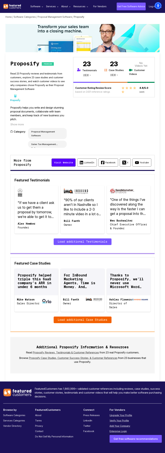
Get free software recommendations (136, 438)
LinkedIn (89, 162)
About (65, 6)
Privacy (39, 425)
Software (36, 6)
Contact (39, 431)
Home (8, 16)
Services (52, 6)
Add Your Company (120, 425)
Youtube (144, 162)
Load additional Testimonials (82, 241)
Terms (38, 420)
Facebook (110, 162)
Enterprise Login (118, 431)
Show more (17, 124)
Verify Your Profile (119, 420)
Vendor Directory (12, 425)
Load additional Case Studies (82, 320)
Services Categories (14, 420)
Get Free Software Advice (131, 6)
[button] (158, 5)
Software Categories (25, 16)
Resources (80, 6)
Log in (152, 6)
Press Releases (91, 415)
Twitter (87, 425)
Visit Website (63, 162)
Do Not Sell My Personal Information (54, 436)
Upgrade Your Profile (121, 415)
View (86, 75)
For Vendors (100, 6)
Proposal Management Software (55, 16)
